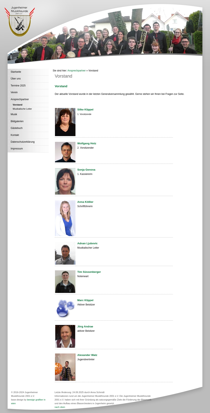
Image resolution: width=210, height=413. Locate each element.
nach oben (60, 407)
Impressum (17, 148)
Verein (14, 92)
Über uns (16, 78)
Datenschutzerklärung (23, 141)
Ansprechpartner (20, 99)
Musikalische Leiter (22, 109)
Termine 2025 (18, 85)
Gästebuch (17, 128)
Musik (14, 114)
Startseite (16, 71)
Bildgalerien (17, 121)
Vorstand (17, 104)
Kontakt (15, 135)
